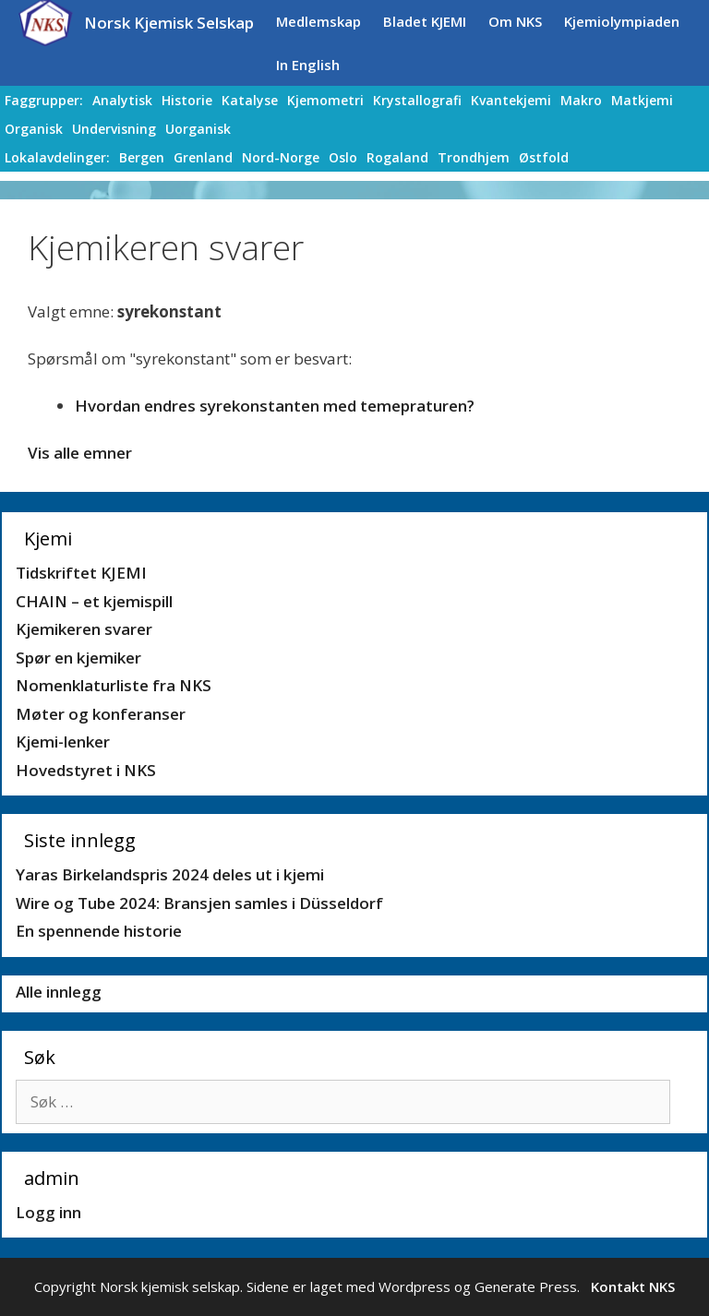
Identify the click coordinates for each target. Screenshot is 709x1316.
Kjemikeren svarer (84, 629)
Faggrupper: (44, 100)
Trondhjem (474, 157)
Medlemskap (318, 21)
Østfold (544, 157)
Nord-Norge (280, 157)
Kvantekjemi (511, 100)
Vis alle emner (80, 452)
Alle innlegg (59, 991)
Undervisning (114, 129)
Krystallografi (417, 100)
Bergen (141, 157)
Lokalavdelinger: (57, 157)
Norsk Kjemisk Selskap (169, 22)
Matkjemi (642, 100)
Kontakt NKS (633, 1286)
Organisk (34, 129)
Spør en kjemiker (78, 657)
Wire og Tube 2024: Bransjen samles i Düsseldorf (199, 903)
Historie (187, 100)
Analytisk (122, 100)
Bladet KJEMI (424, 21)
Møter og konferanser (101, 713)
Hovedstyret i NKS (86, 770)
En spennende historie (99, 930)
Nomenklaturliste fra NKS (113, 685)
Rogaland (397, 157)
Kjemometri (325, 100)
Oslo (343, 157)
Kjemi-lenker (63, 741)
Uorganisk (198, 129)
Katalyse (250, 100)
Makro (581, 100)
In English (308, 64)
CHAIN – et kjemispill (94, 601)
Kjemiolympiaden (621, 21)
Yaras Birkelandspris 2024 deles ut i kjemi (170, 874)
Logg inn (48, 1212)
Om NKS (515, 21)
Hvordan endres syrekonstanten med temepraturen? (275, 405)
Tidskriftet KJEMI (81, 572)
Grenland (203, 157)
